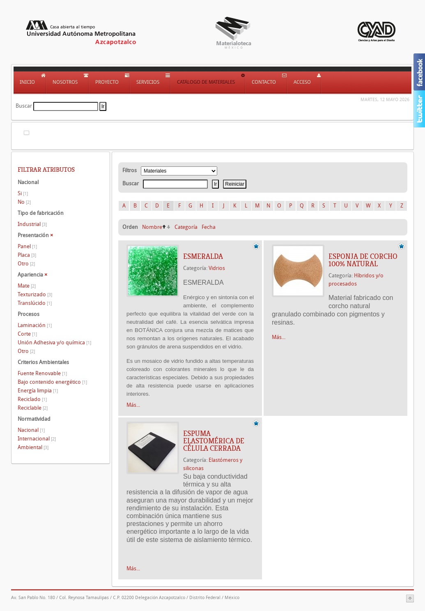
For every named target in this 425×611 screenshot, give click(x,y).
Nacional (31, 430)
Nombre (152, 227)
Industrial (32, 224)
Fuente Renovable (42, 373)
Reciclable (33, 408)
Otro (26, 264)
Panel (27, 246)
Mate (27, 286)
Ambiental (33, 447)
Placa (27, 255)
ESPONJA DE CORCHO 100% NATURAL (363, 260)
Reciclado (32, 399)
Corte (27, 334)
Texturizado (35, 294)
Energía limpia (38, 390)
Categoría (186, 227)
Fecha (209, 227)
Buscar (24, 106)
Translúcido (35, 303)
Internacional (37, 439)
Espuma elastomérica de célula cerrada (213, 441)
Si (23, 193)
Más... (133, 405)
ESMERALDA (203, 256)
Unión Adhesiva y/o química (54, 342)
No (24, 202)
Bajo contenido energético (52, 382)
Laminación (35, 325)
